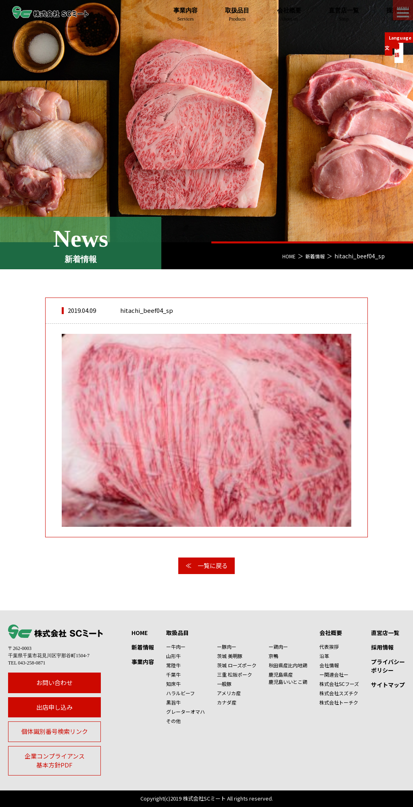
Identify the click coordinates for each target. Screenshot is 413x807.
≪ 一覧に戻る (207, 565)
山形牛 (173, 655)
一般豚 (224, 683)
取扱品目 (177, 633)
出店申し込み (54, 707)
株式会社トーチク (338, 702)
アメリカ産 (229, 693)
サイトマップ (388, 685)
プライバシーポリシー (388, 666)
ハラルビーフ (180, 693)
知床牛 (173, 683)
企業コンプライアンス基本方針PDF (55, 760)
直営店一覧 (385, 633)
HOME (284, 256)
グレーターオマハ (185, 711)
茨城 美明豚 (229, 655)
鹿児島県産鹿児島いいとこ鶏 (288, 678)
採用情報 (382, 647)
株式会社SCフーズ (339, 683)
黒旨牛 (173, 702)
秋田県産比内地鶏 (288, 665)
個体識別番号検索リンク (54, 731)
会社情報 (329, 665)
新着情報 (313, 256)
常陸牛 (173, 665)
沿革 (324, 655)
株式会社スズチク (338, 693)
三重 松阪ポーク (234, 674)
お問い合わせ (54, 682)
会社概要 (330, 633)
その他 (173, 720)
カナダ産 (226, 702)
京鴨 (273, 655)
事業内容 (142, 662)
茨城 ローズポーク (237, 665)
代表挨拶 (329, 646)
